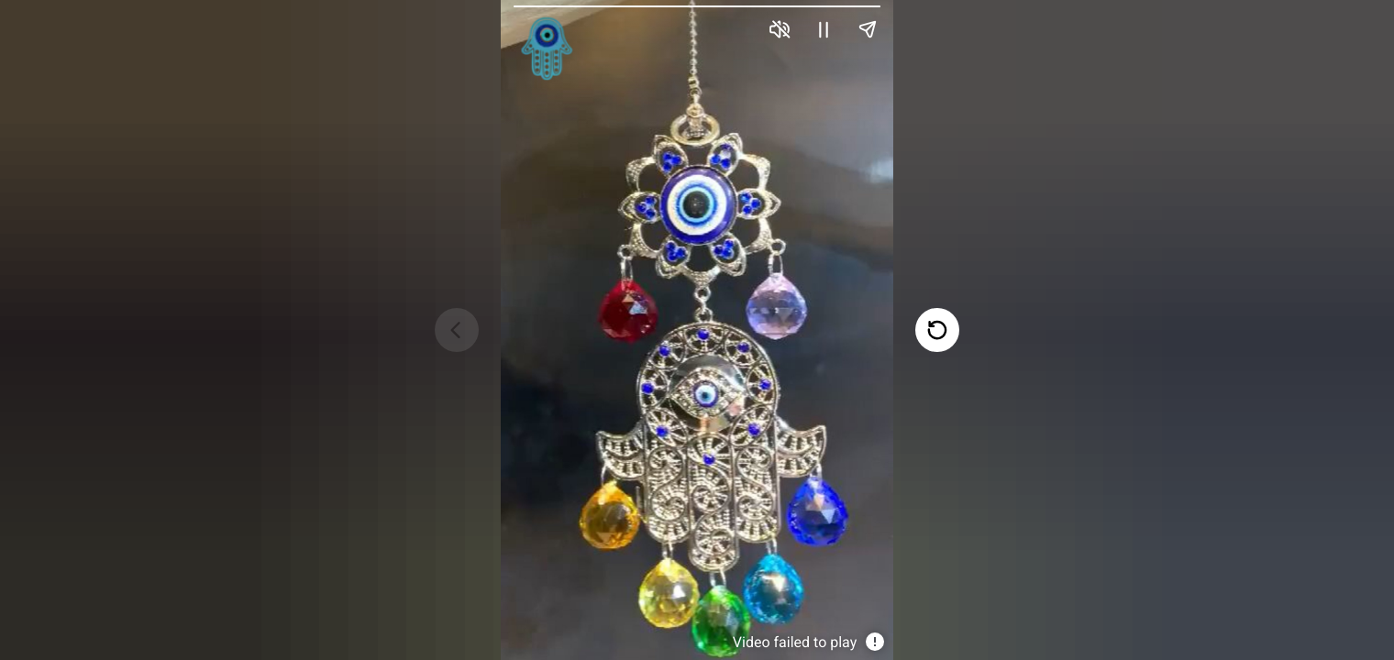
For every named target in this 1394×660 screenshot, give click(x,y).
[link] (546, 48)
